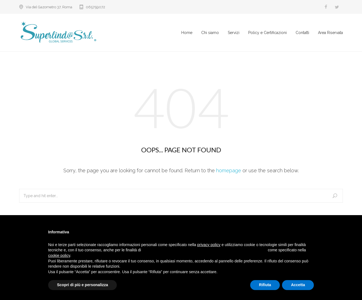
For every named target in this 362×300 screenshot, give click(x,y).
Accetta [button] (298, 285)
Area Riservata (330, 32)
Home (186, 32)
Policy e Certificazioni (267, 32)
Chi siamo (210, 32)
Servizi (233, 32)
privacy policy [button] (209, 244)
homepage (228, 170)
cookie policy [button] (59, 255)
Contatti (302, 32)
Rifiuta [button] (265, 285)
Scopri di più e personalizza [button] (82, 285)
